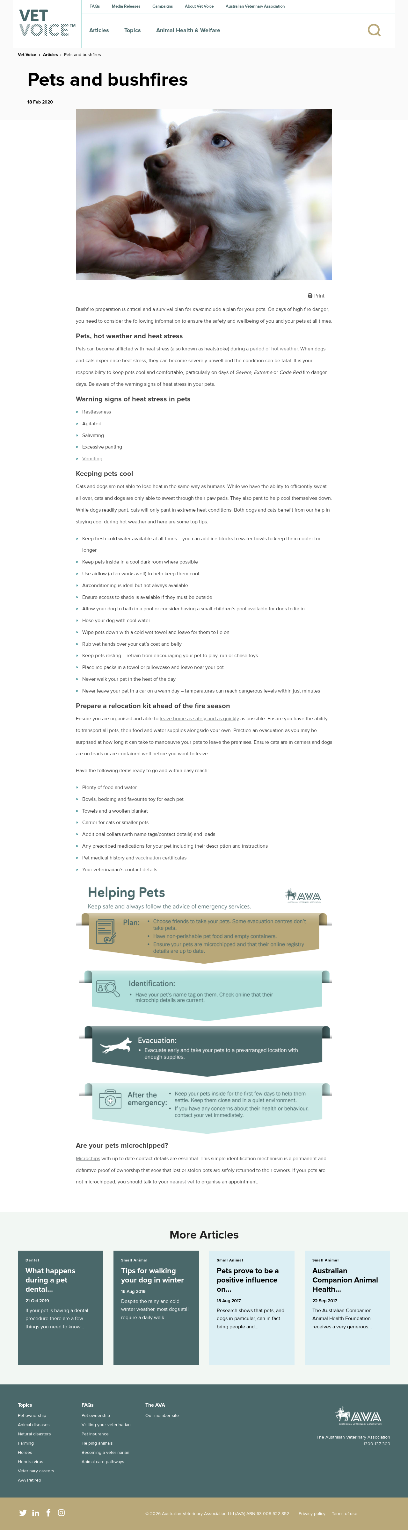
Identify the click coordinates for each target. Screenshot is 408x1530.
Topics (132, 30)
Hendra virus (30, 1461)
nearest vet (182, 1182)
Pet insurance (95, 1434)
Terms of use (344, 1513)
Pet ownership (32, 1415)
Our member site (162, 1415)
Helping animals (97, 1443)
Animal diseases (34, 1424)
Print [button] (319, 295)
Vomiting (92, 459)
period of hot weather (274, 349)
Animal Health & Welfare (188, 30)
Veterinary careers (36, 1471)
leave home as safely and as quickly (199, 718)
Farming (26, 1443)
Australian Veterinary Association (255, 6)
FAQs (95, 6)
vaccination (148, 858)
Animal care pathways (103, 1461)
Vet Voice (27, 54)
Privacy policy (312, 1513)
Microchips (88, 1158)
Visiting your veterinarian (106, 1424)
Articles (99, 30)
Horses (25, 1452)
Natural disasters (34, 1434)
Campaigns (162, 6)
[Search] (377, 30)
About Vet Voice (199, 6)
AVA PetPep (29, 1480)
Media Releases (126, 6)
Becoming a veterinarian (105, 1452)
